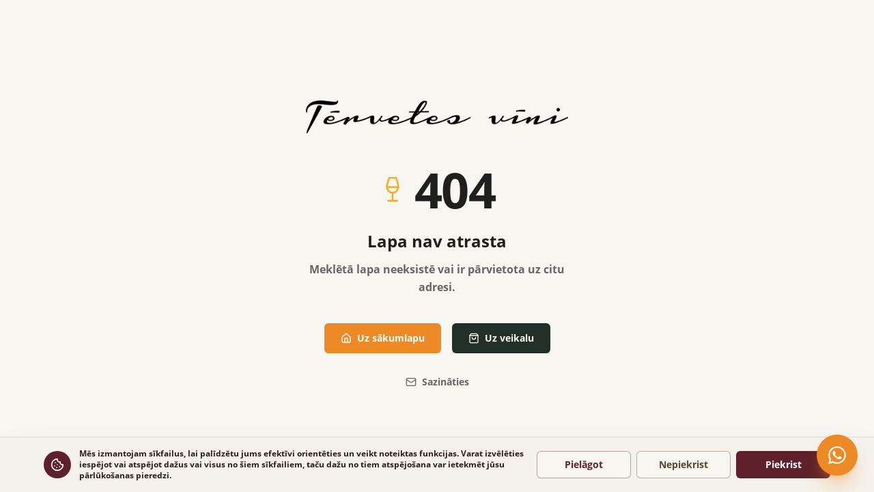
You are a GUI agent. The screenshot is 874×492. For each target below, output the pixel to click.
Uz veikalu (501, 337)
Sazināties (437, 381)
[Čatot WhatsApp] (837, 455)
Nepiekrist (683, 464)
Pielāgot (584, 464)
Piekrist (783, 464)
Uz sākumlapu (383, 337)
